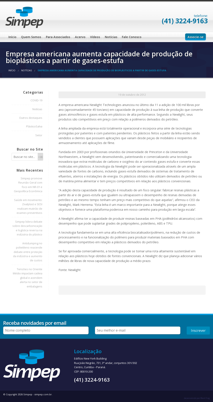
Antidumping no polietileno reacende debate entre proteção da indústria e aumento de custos (27, 251)
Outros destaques (30, 118)
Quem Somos (31, 37)
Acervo (80, 37)
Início (12, 37)
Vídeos (95, 37)
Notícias (111, 37)
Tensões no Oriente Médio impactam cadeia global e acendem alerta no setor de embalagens (27, 277)
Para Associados (58, 37)
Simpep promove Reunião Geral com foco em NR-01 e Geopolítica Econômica (28, 184)
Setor (38, 135)
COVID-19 (36, 100)
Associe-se (196, 37)
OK (40, 157)
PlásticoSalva (34, 126)
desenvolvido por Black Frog (197, 398)
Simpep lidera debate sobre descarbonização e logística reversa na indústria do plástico (27, 228)
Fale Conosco (131, 37)
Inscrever (198, 330)
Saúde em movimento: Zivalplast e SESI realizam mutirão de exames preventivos (28, 206)
